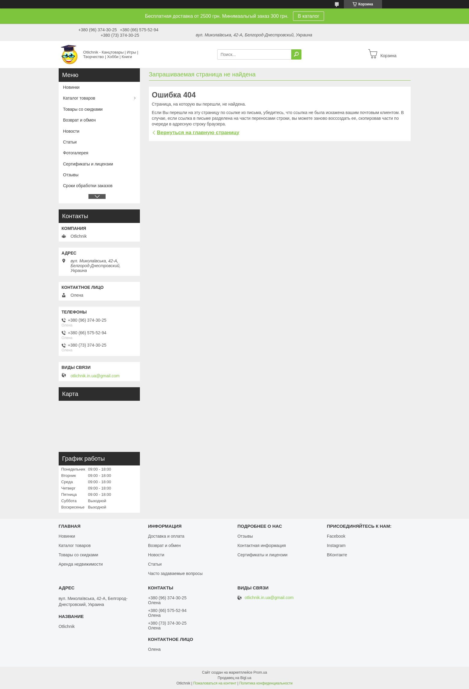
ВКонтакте (337, 554)
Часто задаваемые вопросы (175, 573)
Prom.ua (260, 672)
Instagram (336, 545)
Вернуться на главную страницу (198, 132)
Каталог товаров (79, 98)
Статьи (70, 142)
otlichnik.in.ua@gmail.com (95, 375)
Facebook (336, 536)
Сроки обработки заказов (88, 185)
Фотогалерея (75, 152)
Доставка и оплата (166, 536)
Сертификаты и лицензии (88, 164)
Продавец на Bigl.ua (234, 678)
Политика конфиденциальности (265, 683)
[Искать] (296, 54)
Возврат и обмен (79, 120)
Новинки (71, 87)
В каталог (308, 16)
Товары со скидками (83, 109)
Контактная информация (261, 545)
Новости (71, 131)
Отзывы (71, 174)
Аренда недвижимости (81, 564)
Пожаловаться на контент (214, 683)
